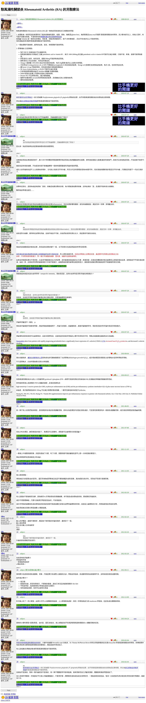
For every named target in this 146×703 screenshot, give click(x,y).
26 (17, 618)
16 (17, 406)
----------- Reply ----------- (9, 15)
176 (103, 341)
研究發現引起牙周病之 (24, 97)
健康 (10, 3)
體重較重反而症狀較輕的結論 (51, 37)
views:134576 (5, 700)
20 (17, 492)
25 (17, 597)
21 (17, 517)
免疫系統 (7, 694)
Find (127, 3)
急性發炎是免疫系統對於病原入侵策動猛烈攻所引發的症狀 (37, 254)
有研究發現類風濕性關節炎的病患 (28, 643)
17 (17, 427)
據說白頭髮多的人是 (35, 357)
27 (17, 640)
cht (6, 3)
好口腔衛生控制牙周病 (29, 101)
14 (17, 353)
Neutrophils (20, 341)
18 (17, 449)
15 (17, 375)
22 (17, 532)
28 (17, 661)
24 (17, 570)
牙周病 (13, 694)
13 (17, 332)
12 (17, 312)
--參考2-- (19, 27)
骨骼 (16, 3)
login (139, 3)
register (143, 3)
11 (17, 290)
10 (17, 271)
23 (17, 553)
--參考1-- (19, 23)
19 (17, 471)
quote (135, 19)
